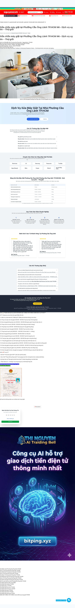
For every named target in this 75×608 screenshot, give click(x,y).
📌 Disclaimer (37, 406)
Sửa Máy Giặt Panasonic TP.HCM (7, 588)
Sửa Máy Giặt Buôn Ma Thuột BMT (8, 582)
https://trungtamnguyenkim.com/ (39, 309)
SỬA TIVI (28, 22)
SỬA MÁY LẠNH (22, 22)
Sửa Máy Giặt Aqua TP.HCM (6, 590)
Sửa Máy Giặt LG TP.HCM (5, 585)
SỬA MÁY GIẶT (15, 22)
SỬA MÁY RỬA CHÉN (35, 22)
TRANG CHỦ (3, 22)
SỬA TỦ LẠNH (9, 22)
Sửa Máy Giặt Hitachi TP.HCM (6, 591)
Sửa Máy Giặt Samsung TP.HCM (7, 593)
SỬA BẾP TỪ (43, 22)
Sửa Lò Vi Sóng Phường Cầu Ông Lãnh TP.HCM (10, 578)
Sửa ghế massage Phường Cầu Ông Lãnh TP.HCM (11, 579)
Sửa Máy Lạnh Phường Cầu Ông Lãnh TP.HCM (10, 568)
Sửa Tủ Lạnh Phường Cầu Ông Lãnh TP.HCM (10, 570)
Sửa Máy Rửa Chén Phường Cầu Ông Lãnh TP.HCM (11, 576)
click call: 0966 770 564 (5, 365)
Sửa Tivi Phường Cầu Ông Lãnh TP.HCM (9, 573)
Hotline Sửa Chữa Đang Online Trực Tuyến (9, 364)
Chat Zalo (44, 119)
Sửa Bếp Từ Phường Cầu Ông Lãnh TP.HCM (10, 575)
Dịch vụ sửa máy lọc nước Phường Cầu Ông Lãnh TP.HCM (13, 581)
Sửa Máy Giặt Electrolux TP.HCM (7, 587)
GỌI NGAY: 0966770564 (33, 119)
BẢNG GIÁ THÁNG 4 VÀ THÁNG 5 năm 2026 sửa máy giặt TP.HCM (15, 594)
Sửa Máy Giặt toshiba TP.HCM (7, 584)
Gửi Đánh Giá (10, 421)
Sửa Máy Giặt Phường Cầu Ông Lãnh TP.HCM (10, 572)
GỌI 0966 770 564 (37, 303)
